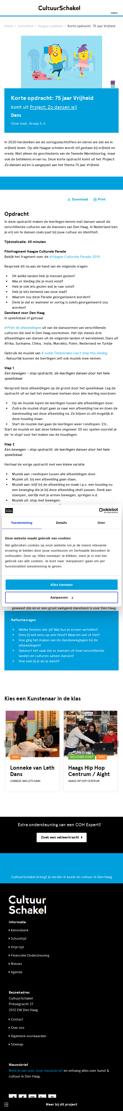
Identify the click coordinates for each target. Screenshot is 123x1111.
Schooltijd (25, 26)
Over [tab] (101, 522)
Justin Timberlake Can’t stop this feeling (75, 353)
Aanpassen (61, 597)
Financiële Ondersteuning (30, 955)
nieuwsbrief (36, 1070)
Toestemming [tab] (21, 522)
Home (8, 26)
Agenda (16, 972)
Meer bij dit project (61, 1104)
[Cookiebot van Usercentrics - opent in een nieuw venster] (99, 511)
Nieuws (16, 964)
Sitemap (17, 1044)
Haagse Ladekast (51, 26)
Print (101, 199)
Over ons (17, 1028)
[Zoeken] (8, 8)
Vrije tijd (17, 947)
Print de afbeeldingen (24, 328)
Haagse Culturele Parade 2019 (76, 257)
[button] (7, 744)
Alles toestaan (61, 585)
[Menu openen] (114, 7)
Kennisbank (20, 930)
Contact (17, 1019)
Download (80, 199)
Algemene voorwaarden (28, 1036)
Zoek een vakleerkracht (61, 837)
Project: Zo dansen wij (53, 107)
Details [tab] (61, 522)
